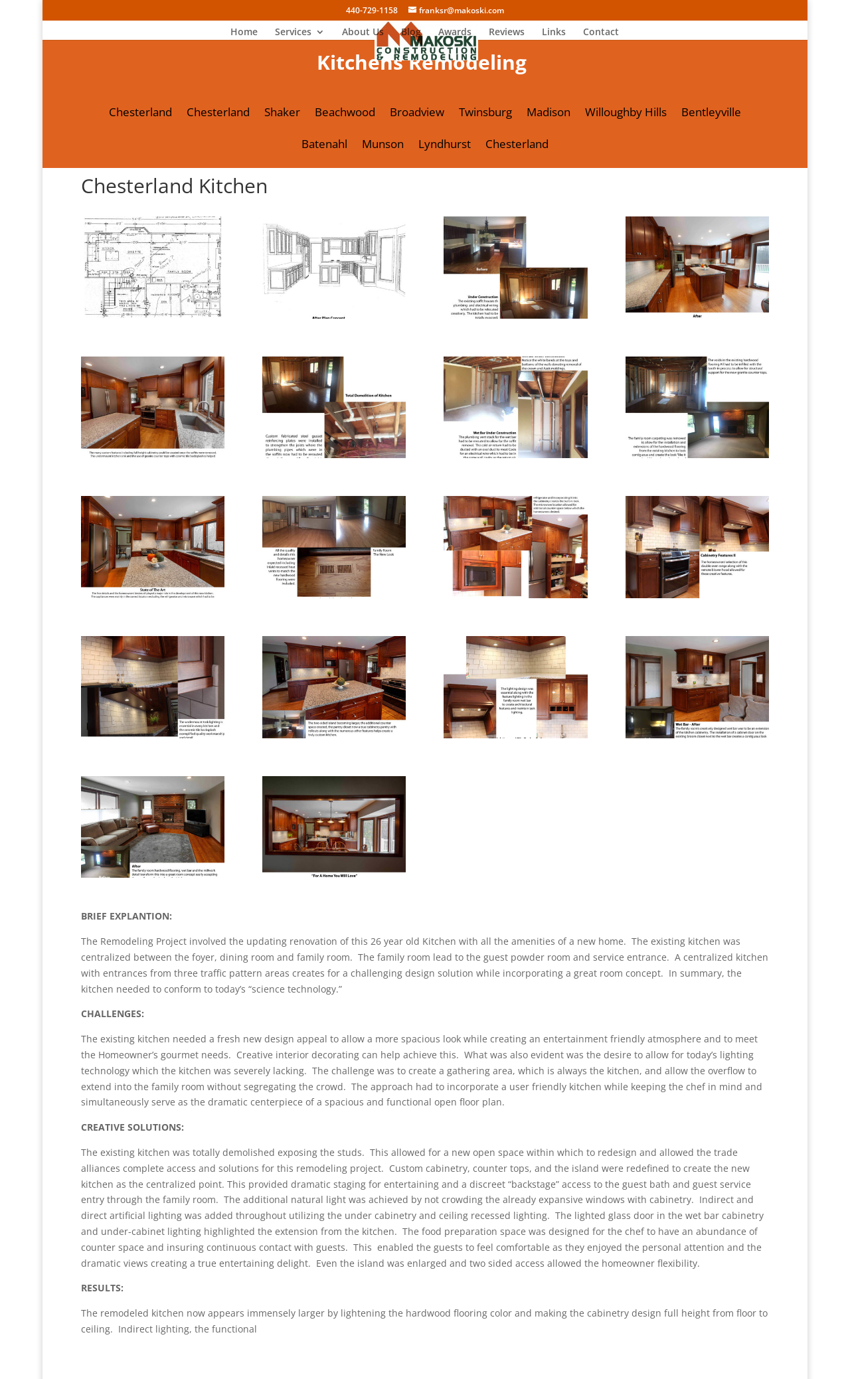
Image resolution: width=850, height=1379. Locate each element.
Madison (548, 114)
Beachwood (345, 114)
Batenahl (324, 145)
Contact (601, 32)
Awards (454, 32)
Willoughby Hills (626, 114)
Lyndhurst (444, 145)
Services (293, 32)
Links (554, 32)
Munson (383, 145)
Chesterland (140, 114)
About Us (363, 32)
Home (244, 32)
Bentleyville (711, 114)
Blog (411, 32)
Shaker (282, 114)
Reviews (507, 32)
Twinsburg (485, 114)
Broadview (417, 114)
